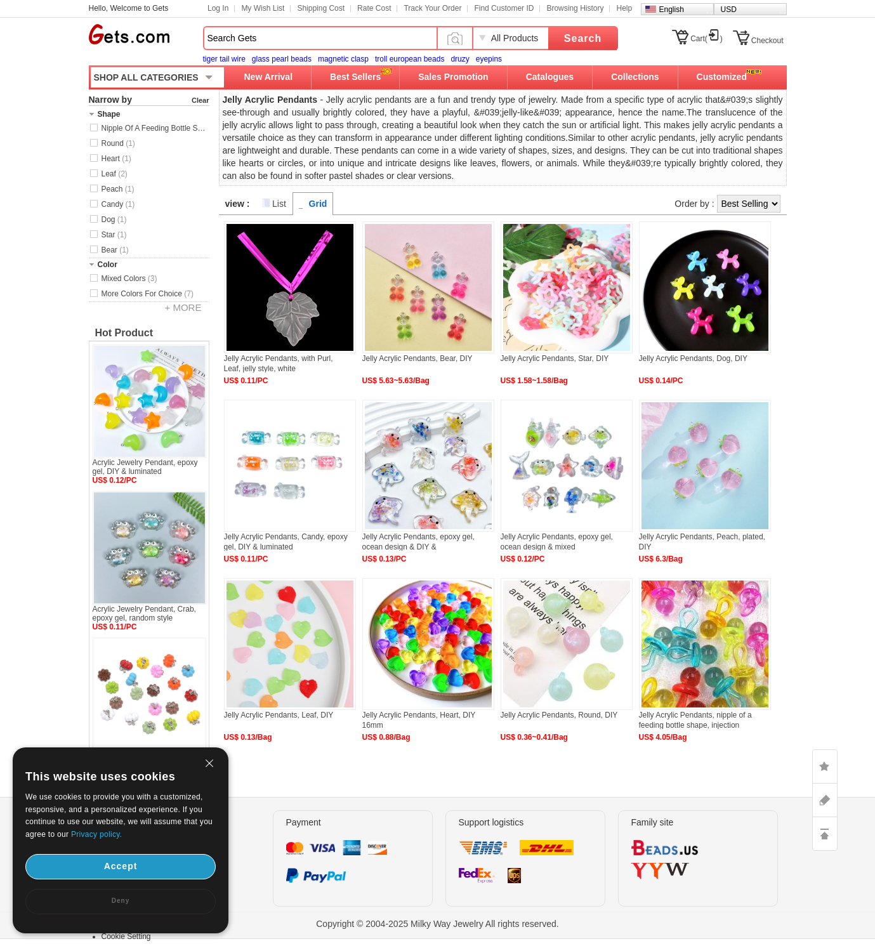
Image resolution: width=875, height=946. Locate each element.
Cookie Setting (126, 936)
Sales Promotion (453, 77)
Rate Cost (374, 8)
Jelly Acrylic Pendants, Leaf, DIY (279, 715)
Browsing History (574, 8)
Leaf (115, 173)
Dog (114, 219)
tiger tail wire (224, 59)
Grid (318, 204)
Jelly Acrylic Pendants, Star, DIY (555, 358)
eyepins (489, 59)
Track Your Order (432, 8)
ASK (825, 800)
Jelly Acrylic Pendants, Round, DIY (559, 715)
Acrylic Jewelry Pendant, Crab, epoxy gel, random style (144, 613)
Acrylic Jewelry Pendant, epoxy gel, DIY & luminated (145, 467)
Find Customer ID (504, 8)
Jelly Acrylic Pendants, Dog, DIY (693, 358)
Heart (116, 158)
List (279, 204)
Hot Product (124, 332)
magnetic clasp (343, 59)
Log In (217, 8)
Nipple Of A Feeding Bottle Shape (155, 128)
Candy (118, 204)
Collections (635, 77)
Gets (129, 34)
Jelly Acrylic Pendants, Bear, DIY (417, 358)
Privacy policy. (96, 834)
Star (114, 234)
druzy (460, 59)
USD (729, 9)
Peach (118, 189)
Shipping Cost (321, 8)
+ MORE (183, 307)
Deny (120, 900)
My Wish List (262, 8)
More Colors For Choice (148, 293)
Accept (121, 866)
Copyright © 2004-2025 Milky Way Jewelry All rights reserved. (437, 924)
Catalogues (550, 77)
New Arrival (268, 77)
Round (118, 143)
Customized (722, 77)
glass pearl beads (282, 59)
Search (583, 38)
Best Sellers (355, 77)
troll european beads (409, 59)
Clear (200, 100)
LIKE (825, 766)
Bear (115, 250)
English (671, 9)
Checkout (767, 40)
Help (624, 8)
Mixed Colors (129, 278)
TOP (825, 833)
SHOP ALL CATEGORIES (146, 77)
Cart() (706, 38)
